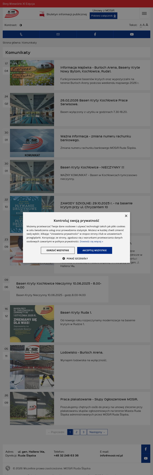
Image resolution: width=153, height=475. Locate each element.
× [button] (126, 216)
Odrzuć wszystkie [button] (57, 250)
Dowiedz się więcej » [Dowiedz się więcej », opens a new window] (91, 241)
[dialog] (76, 237)
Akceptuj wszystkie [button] (95, 250)
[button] (76, 258)
